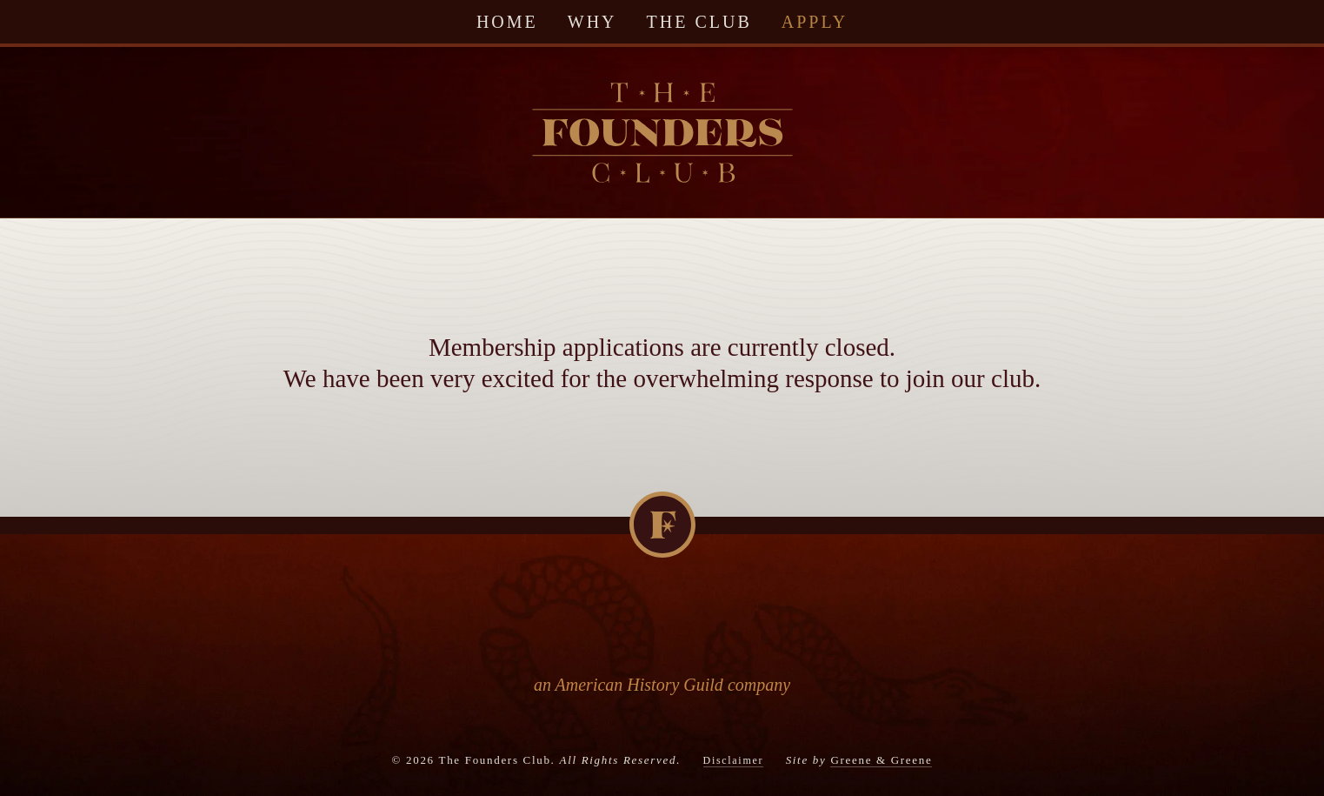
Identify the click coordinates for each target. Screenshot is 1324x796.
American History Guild (639, 684)
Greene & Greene (881, 759)
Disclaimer (733, 760)
